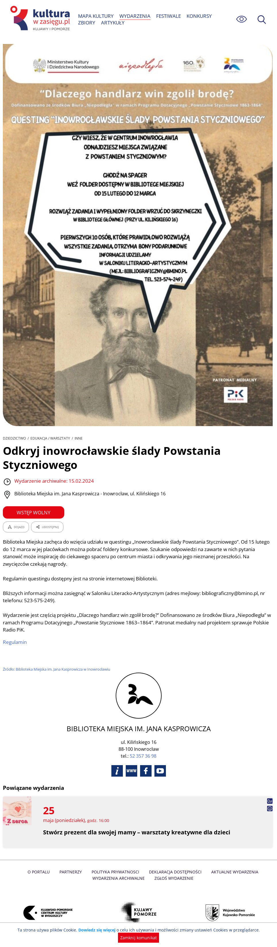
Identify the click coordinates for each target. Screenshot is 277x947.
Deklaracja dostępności (157, 872)
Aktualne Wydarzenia (216, 872)
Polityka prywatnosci (98, 872)
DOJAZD (15, 527)
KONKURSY (199, 16)
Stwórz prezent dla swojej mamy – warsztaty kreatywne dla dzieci (136, 832)
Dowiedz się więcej (98, 930)
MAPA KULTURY (96, 16)
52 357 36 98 (143, 756)
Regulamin (15, 642)
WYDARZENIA (135, 16)
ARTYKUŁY (112, 22)
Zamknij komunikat (138, 937)
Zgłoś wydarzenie (156, 878)
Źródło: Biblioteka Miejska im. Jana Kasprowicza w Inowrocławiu (58, 669)
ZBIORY (86, 22)
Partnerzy (54, 872)
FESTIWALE (168, 16)
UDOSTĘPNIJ (47, 527)
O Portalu (23, 872)
